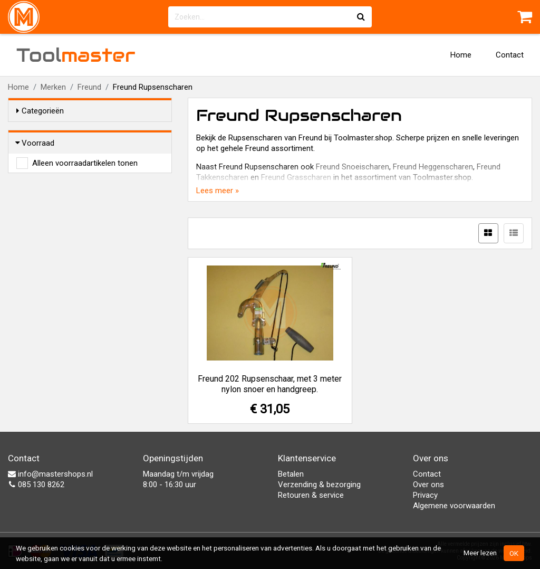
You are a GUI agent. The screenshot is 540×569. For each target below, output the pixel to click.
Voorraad (35, 143)
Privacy (425, 495)
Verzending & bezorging (319, 484)
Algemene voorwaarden (454, 505)
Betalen (291, 474)
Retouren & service (311, 495)
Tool (76, 55)
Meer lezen (480, 552)
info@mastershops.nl (50, 474)
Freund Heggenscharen (433, 167)
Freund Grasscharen (296, 177)
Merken (53, 87)
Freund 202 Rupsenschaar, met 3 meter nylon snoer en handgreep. (270, 384)
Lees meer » (217, 190)
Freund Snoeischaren (352, 167)
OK (513, 553)
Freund (89, 87)
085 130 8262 (36, 484)
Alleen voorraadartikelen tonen (85, 163)
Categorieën (40, 111)
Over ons (428, 484)
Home (460, 55)
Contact (510, 55)
